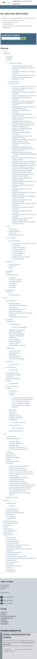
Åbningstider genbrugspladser (8, 616)
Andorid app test (7, 532)
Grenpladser (9, 319)
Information (9, 261)
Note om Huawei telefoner (16, 431)
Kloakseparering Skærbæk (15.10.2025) (22, 66)
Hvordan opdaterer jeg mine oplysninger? (20, 492)
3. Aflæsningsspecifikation (18, 247)
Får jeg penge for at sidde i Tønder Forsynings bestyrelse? (21, 558)
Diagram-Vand (13, 233)
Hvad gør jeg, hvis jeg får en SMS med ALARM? (21, 471)
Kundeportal (9, 271)
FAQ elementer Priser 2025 (16, 235)
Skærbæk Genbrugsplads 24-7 (17, 309)
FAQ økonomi (12, 287)
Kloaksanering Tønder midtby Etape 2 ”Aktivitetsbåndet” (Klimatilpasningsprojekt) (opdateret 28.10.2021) (23, 148)
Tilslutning (9, 459)
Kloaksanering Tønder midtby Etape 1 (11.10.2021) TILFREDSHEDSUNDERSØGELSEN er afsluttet (24, 154)
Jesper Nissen (10, 563)
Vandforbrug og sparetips (13, 457)
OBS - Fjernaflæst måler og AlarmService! (20, 488)
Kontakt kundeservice (14, 264)
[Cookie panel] (1, 646)
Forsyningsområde (11, 436)
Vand (29, 1)
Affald (25, 1)
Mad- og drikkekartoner (15, 341)
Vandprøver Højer (14, 445)
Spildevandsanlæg (11, 503)
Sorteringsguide (13, 370)
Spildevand (16, 4)
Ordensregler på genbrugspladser (18, 305)
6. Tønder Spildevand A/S (18, 253)
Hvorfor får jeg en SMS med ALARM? (18, 466)
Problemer (12, 394)
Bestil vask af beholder (15, 356)
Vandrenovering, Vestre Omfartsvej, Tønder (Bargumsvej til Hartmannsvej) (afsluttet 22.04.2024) (23, 103)
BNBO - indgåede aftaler (12, 461)
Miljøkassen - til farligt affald (16, 335)
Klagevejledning (10, 290)
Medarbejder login (8, 528)
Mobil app (9, 388)
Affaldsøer (9, 380)
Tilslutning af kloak (11, 518)
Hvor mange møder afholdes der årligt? (16, 556)
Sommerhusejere (13, 383)
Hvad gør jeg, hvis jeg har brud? (17, 468)
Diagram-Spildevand (14, 231)
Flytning (8, 273)
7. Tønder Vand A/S (17, 254)
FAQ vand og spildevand (15, 279)
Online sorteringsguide (12, 386)
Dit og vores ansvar (11, 455)
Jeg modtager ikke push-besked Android (22, 397)
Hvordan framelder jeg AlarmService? (19, 483)
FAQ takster (12, 285)
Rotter (11, 268)
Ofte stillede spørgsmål (12, 274)
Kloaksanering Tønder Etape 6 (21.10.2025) (23, 75)
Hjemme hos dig (10, 321)
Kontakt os (3, 614)
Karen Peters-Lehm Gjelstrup (13, 565)
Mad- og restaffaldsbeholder (16, 333)
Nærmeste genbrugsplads (16, 417)
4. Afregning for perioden (19, 249)
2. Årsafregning (16, 245)
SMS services (9, 463)
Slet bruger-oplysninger (15, 415)
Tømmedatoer (10, 361)
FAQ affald (12, 277)
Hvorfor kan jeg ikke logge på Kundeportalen (20, 487)
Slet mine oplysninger (14, 425)
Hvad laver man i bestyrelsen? (14, 552)
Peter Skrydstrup (10, 569)
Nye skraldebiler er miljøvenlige (17, 345)
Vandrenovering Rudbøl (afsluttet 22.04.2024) (24, 95)
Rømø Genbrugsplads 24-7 (16, 311)
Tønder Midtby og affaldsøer (13, 374)
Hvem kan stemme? (11, 539)
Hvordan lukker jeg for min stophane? (19, 477)
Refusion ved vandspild (12, 497)
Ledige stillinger (5, 623)
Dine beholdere (10, 348)
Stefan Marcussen (11, 571)
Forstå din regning (11, 237)
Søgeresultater (7, 525)
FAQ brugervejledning (15, 294)
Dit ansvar (11, 494)
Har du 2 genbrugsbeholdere (19, 327)
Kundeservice (17, 1)
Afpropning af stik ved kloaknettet (15, 512)
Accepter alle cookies (9, 651)
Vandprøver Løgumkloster (16, 443)
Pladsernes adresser (14, 303)
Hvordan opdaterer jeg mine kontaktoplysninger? (22, 485)
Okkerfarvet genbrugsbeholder (17, 330)
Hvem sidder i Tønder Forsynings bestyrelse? (17, 545)
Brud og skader (10, 453)
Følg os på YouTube (7, 603)
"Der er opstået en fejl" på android (21, 401)
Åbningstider (9, 56)
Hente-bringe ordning (15, 351)
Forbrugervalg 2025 (8, 534)
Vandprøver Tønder (14, 441)
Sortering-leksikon (11, 367)
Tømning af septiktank (12, 508)
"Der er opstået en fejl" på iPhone (21, 403)
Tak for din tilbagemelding (19, 422)
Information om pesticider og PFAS (18, 449)
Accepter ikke (8, 649)
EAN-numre (12, 266)
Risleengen (12, 506)
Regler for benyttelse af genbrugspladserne (20, 313)
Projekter (8, 60)
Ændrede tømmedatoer (12, 372)
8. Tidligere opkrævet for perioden (21, 256)
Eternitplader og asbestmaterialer (18, 316)
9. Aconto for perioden (18, 258)
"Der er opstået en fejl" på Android (21, 405)
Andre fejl (14, 407)
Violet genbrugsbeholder (15, 332)
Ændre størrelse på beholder (16, 358)
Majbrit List (9, 567)
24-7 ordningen (13, 307)
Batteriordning (13, 337)
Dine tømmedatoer (14, 364)
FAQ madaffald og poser (15, 281)
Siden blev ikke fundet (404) (14, 7)
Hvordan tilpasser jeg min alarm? (17, 481)
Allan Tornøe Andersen (12, 562)
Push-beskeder (13, 391)
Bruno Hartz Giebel (11, 560)
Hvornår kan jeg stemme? (13, 541)
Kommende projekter (14, 81)
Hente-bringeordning (14, 339)
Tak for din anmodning (18, 428)
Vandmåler (9, 451)
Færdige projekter (14, 83)
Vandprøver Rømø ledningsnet (17, 447)
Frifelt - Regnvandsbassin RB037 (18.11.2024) (24, 86)
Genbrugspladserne (11, 300)
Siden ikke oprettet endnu (10, 521)
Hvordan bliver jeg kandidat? (13, 547)
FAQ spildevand (13, 283)
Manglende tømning (14, 353)
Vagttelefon (9, 58)
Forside (2, 7)
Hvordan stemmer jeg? (12, 543)
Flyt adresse (12, 412)
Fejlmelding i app (13, 419)
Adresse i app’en (13, 413)
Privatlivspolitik (4, 621)
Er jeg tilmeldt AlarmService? (16, 479)
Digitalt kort (9, 292)
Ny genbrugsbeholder (15, 324)
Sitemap (5, 527)
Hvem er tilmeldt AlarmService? (17, 490)
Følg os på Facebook (7, 597)
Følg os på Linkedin (7, 600)
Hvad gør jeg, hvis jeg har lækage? (18, 470)
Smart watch (12, 392)
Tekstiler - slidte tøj (14, 343)
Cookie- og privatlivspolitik (10, 530)
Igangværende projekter (15, 63)
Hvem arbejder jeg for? (12, 554)
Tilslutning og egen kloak (12, 510)
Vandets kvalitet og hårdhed (13, 438)
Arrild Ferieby (10, 376)
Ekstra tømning (13, 354)
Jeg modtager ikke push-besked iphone (22, 399)
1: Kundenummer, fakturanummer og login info (24, 243)
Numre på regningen (14, 240)
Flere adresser (13, 410)
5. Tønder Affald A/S (17, 251)
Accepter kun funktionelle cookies (23, 649)
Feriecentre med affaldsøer (13, 378)
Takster (8, 226)
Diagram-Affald (13, 229)
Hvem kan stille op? (11, 537)
